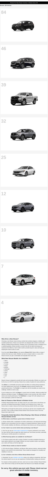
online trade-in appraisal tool (21, 430)
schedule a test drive (18, 457)
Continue (24, 474)
